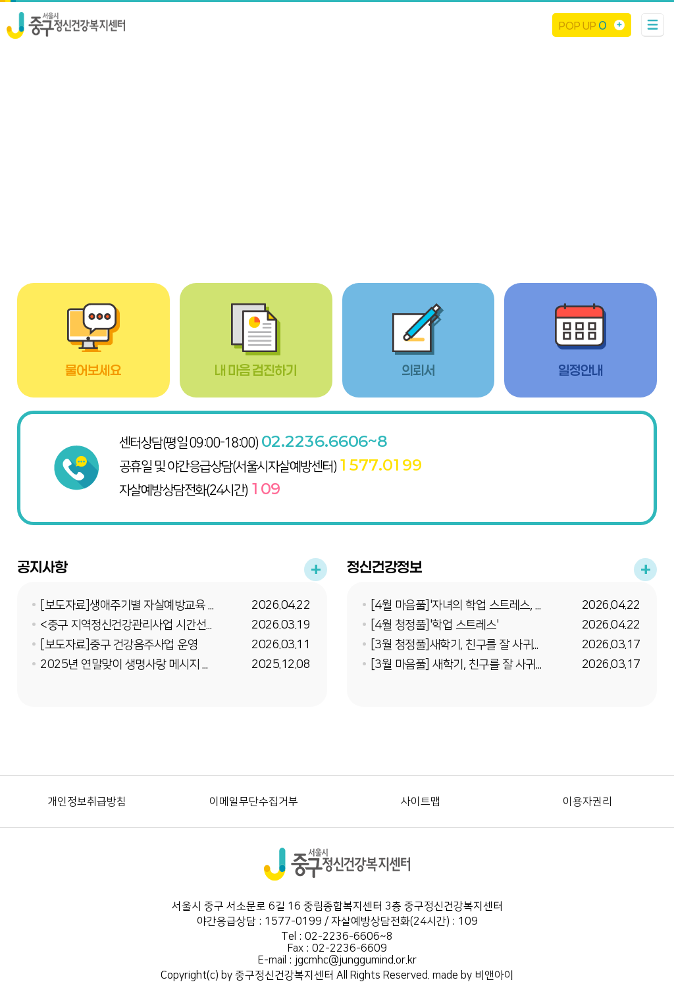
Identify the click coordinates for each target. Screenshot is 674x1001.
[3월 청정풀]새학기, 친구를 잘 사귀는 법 (463, 645)
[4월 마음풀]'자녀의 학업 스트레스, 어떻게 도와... (482, 605)
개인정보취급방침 (86, 802)
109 (265, 488)
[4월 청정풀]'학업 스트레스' (435, 625)
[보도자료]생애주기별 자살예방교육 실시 (134, 605)
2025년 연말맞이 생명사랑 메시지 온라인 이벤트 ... (157, 664)
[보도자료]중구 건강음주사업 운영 (118, 645)
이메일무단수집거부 (253, 802)
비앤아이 (494, 975)
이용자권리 (587, 802)
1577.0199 (380, 464)
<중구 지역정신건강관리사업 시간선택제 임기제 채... (159, 625)
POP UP (582, 25)
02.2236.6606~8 (324, 440)
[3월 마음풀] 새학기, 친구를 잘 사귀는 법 (465, 664)
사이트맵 (420, 802)
